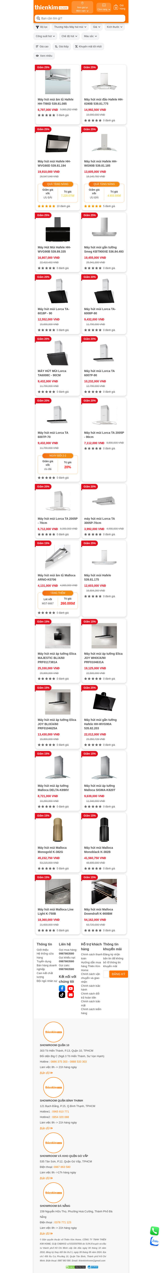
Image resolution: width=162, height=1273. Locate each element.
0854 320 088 (60, 1117)
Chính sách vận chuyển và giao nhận (90, 977)
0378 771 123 (62, 1222)
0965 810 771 (60, 1111)
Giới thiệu (42, 949)
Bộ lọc (41, 27)
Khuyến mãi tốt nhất (88, 46)
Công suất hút (45, 36)
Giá (96, 26)
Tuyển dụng (44, 961)
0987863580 (66, 953)
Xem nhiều (44, 55)
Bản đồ (46, 1073)
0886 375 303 (59, 1061)
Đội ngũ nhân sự (47, 981)
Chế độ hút (69, 36)
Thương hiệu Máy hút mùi (70, 26)
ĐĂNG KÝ (118, 974)
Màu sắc (90, 36)
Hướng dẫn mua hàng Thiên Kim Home (91, 966)
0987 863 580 (62, 1167)
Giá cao (42, 46)
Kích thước (114, 26)
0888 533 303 (78, 1061)
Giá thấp (62, 46)
